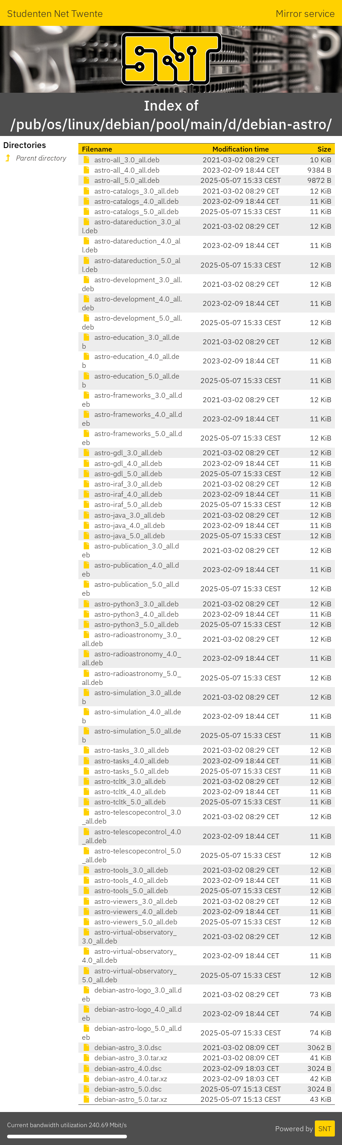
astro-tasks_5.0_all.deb (125, 770)
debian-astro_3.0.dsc (122, 1047)
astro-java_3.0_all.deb (123, 515)
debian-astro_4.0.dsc (122, 1068)
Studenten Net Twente (55, 13)
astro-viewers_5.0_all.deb (129, 921)
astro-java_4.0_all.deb (123, 525)
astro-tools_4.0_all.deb (125, 880)
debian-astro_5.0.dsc (122, 1088)
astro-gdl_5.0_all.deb (122, 473)
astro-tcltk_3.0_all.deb (124, 781)
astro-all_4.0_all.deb (120, 169)
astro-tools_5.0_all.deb (125, 890)
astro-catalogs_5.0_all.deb (130, 211)
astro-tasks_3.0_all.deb (125, 749)
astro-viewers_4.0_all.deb (129, 911)
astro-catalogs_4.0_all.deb (130, 201)
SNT (324, 1128)
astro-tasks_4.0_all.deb (125, 760)
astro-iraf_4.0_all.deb (122, 494)
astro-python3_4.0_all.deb (130, 614)
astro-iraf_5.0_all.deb (122, 504)
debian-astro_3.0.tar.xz (124, 1057)
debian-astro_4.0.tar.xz (124, 1078)
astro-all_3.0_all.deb (120, 159)
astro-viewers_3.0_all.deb (129, 901)
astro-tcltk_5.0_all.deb (124, 801)
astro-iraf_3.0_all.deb (122, 483)
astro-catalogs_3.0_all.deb (130, 190)
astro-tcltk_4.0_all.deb (124, 791)
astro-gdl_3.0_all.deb (122, 452)
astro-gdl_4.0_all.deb (122, 463)
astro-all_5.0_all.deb (120, 180)
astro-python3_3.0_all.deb (130, 603)
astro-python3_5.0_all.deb (130, 624)
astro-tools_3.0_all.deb (125, 869)
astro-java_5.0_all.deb (123, 535)
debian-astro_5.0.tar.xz (124, 1099)
